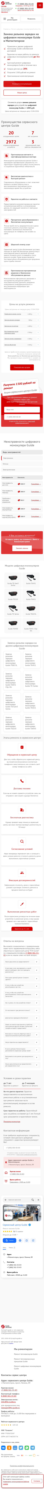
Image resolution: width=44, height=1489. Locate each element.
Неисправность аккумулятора (7, 509)
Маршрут (9, 1240)
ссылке (11, 1343)
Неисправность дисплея (7, 484)
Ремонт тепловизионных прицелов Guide (24, 1360)
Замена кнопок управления (12, 339)
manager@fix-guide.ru (10, 1408)
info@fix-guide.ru (8, 1402)
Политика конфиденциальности (22, 1466)
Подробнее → (36, 484)
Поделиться (3, 1448)
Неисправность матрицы (7, 492)
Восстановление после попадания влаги (11, 332)
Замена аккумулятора (11, 326)
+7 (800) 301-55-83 (25, 4)
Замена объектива (10, 345)
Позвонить (31, 19)
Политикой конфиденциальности (26, 1154)
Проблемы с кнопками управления (6, 500)
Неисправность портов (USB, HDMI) (9, 516)
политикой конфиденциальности (25, 422)
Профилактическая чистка (12, 314)
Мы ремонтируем (10, 19)
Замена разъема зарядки (12, 320)
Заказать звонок (22, 548)
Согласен (37, 1481)
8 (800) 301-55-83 (8, 1396)
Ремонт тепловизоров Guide (26, 1354)
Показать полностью (12, 1121)
